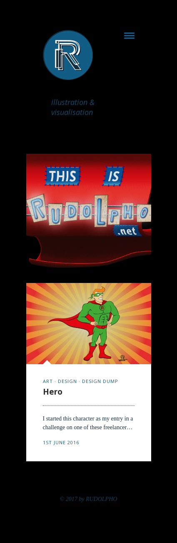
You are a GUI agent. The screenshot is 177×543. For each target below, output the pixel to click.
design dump (100, 381)
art (48, 381)
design (67, 381)
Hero (52, 391)
